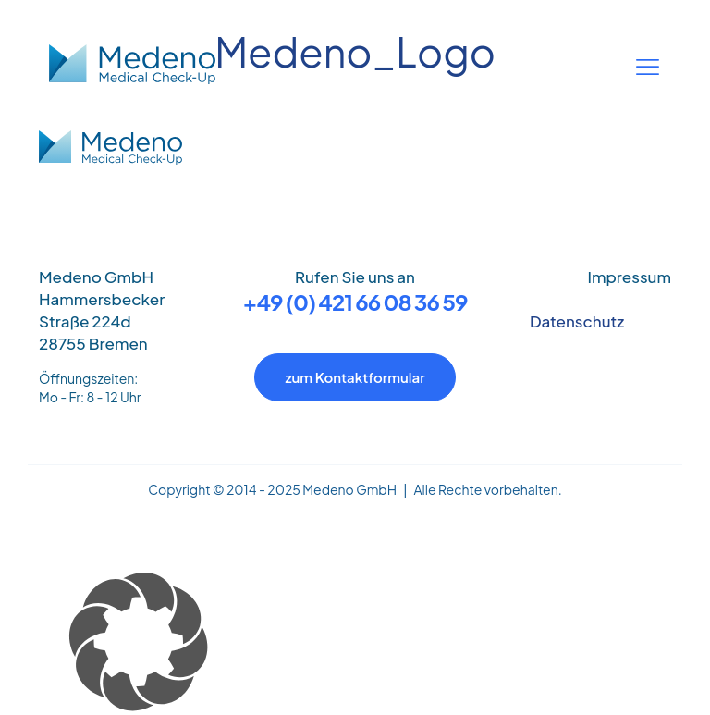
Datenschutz (577, 321)
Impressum (629, 276)
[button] (355, 644)
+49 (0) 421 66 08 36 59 (355, 301)
